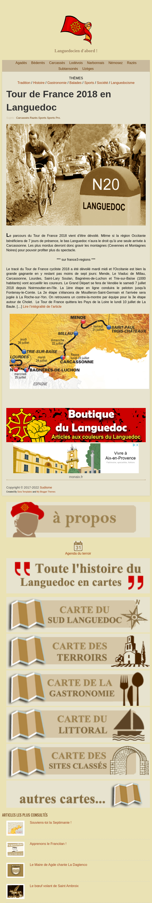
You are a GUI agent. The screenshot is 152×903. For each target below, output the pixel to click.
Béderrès (38, 63)
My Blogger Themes (46, 492)
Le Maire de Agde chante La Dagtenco (58, 865)
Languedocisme (123, 83)
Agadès (21, 63)
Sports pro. (54, 117)
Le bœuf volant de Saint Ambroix (54, 886)
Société (102, 83)
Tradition (23, 83)
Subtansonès (68, 68)
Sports (89, 83)
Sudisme (46, 487)
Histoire (39, 83)
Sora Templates (24, 492)
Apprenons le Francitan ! (48, 844)
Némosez (116, 63)
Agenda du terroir (78, 553)
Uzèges (88, 68)
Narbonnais (95, 63)
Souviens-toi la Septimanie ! (50, 822)
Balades (75, 83)
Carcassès (57, 63)
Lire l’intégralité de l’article (42, 306)
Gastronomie (57, 83)
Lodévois (76, 63)
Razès (131, 63)
